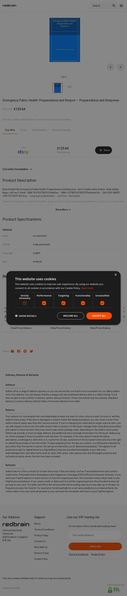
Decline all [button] (70, 315)
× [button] (115, 275)
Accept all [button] (99, 315)
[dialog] (63, 298)
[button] (25, 315)
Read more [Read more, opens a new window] (87, 288)
